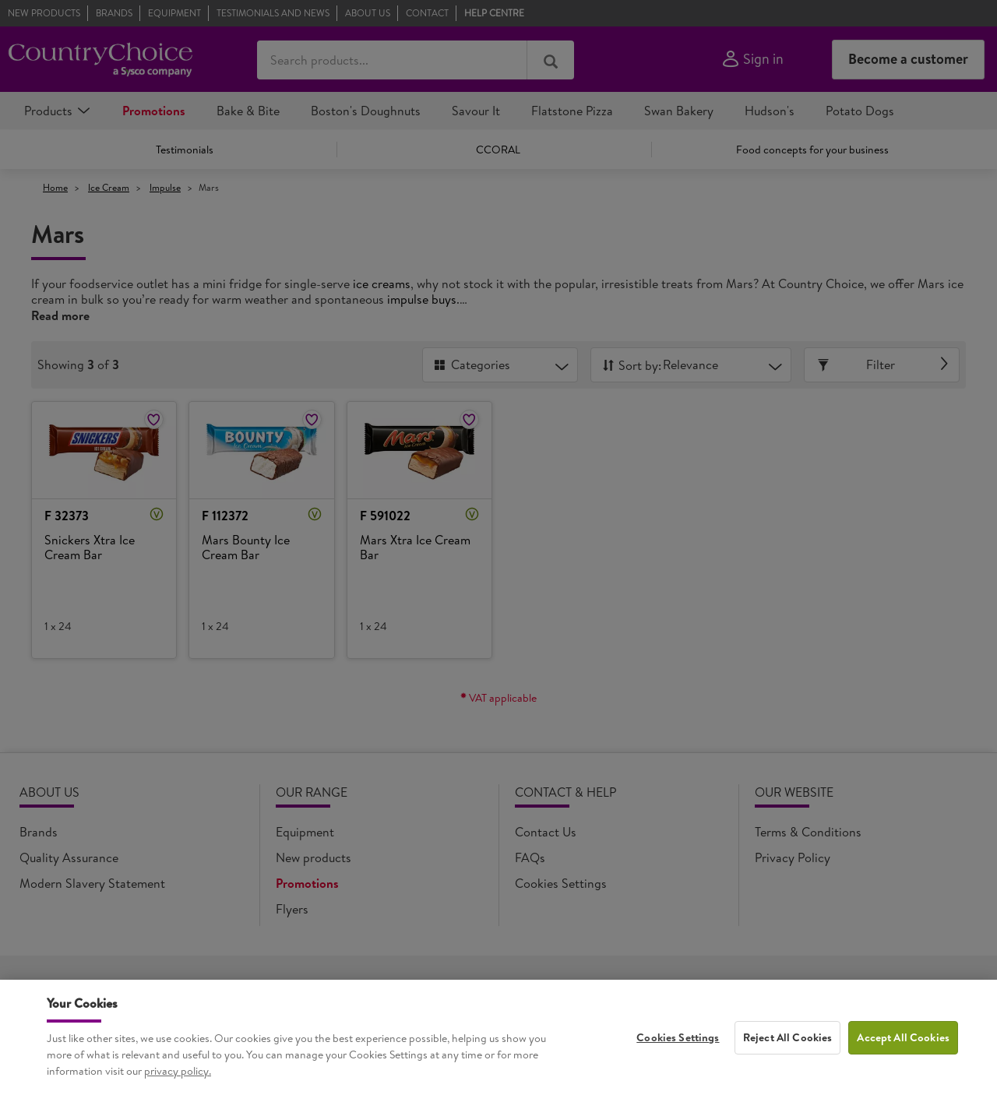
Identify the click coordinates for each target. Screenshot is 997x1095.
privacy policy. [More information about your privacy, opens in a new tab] (177, 1086)
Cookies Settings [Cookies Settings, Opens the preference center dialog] (677, 1052)
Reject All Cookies (788, 1052)
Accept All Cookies (903, 1052)
